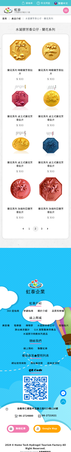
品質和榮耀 (58, 310)
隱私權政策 (37, 363)
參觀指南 (28, 310)
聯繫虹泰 (43, 348)
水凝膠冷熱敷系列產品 (35, 333)
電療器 (17, 325)
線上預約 (28, 348)
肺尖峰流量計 (22, 329)
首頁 (4, 18)
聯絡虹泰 (17, 429)
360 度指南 (13, 310)
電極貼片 (64, 325)
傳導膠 (29, 325)
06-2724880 (26, 415)
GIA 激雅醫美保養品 (45, 329)
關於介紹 (43, 310)
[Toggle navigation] (66, 10)
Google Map (46, 429)
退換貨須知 (53, 363)
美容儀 (6, 325)
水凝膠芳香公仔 (46, 325)
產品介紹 (16, 18)
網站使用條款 (18, 363)
